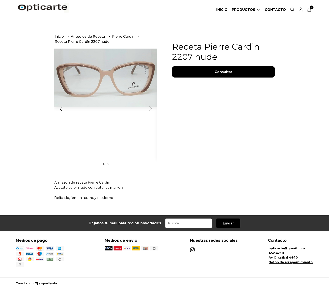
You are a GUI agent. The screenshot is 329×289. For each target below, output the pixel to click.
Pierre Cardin (123, 37)
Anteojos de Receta (88, 37)
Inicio (222, 10)
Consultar (223, 72)
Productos (246, 10)
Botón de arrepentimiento (291, 262)
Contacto (275, 10)
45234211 (276, 253)
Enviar (228, 223)
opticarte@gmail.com (287, 248)
